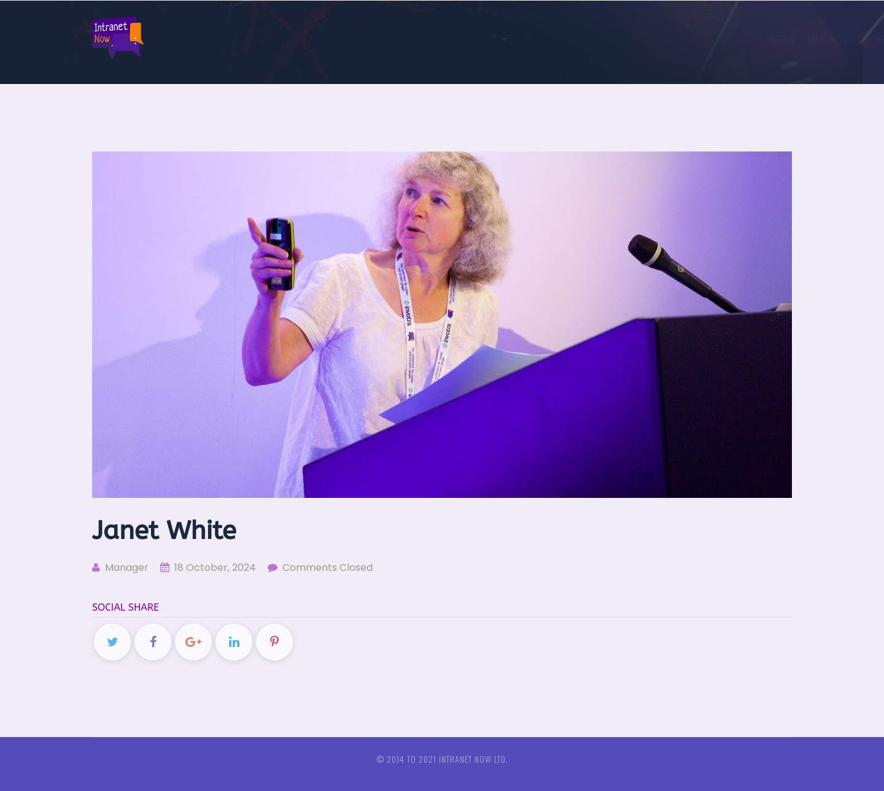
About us (481, 39)
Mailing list (416, 39)
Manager (120, 567)
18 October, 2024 (208, 567)
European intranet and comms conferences (677, 39)
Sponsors (543, 39)
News (363, 39)
